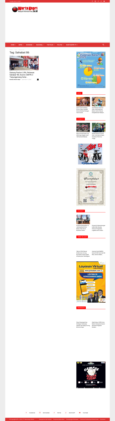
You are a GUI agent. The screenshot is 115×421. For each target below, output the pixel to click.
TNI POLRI (51, 45)
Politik (60, 45)
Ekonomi (30, 45)
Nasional (40, 45)
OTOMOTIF (80, 119)
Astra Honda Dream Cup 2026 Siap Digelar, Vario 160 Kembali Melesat (82, 135)
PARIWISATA (81, 308)
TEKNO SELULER (82, 237)
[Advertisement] (72, 9)
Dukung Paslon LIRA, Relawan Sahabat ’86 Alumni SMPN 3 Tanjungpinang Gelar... (22, 74)
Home (13, 45)
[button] (103, 45)
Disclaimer (102, 419)
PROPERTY (80, 211)
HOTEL (79, 93)
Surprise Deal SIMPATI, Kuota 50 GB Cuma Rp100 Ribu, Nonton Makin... (98, 253)
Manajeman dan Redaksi (45, 419)
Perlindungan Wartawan (72, 419)
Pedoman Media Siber (59, 419)
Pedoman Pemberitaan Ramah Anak (89, 419)
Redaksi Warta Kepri (15, 79)
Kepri (21, 45)
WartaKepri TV (72, 45)
